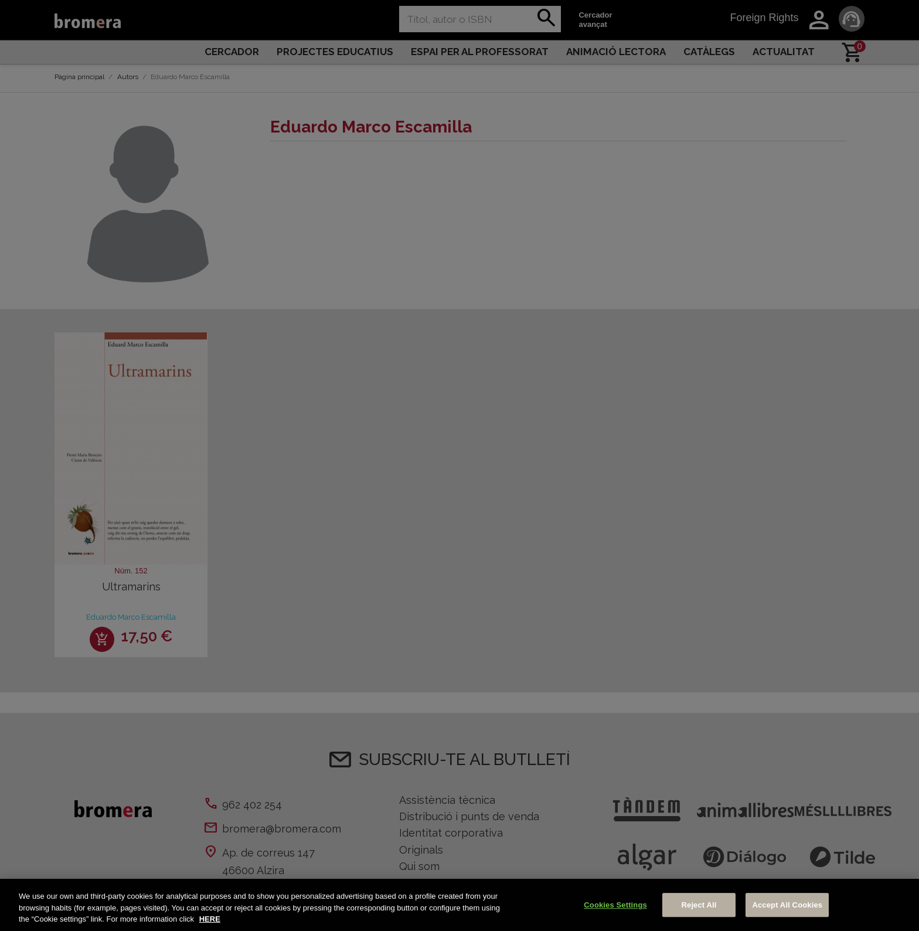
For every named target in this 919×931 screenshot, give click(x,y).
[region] (459, 905)
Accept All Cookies (787, 905)
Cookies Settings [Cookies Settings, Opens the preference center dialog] (615, 905)
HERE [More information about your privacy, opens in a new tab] (209, 919)
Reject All (699, 905)
